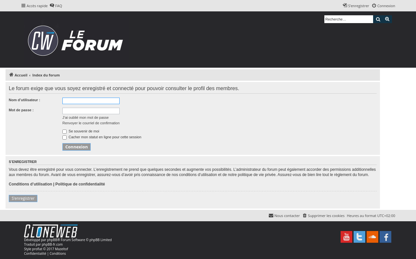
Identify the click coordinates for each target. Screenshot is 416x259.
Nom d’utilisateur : (24, 100)
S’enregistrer (23, 198)
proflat (37, 249)
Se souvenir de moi (80, 131)
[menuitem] (55, 6)
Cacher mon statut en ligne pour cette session (101, 137)
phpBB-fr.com (52, 244)
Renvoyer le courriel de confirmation (91, 123)
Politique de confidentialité (80, 184)
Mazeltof (61, 249)
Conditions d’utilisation (30, 184)
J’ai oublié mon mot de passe (85, 117)
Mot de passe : (21, 110)
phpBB (52, 240)
